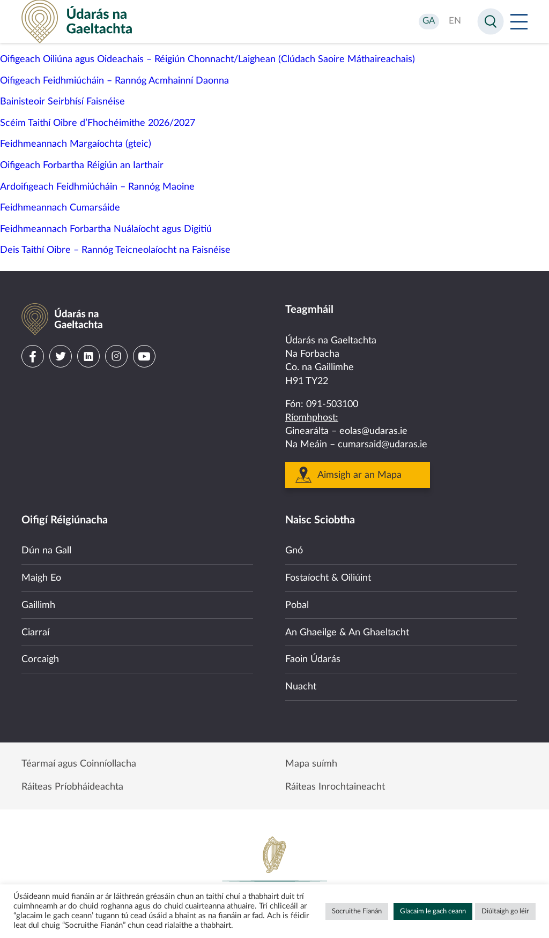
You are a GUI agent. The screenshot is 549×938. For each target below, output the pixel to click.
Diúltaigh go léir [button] (505, 911)
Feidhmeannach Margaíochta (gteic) (75, 144)
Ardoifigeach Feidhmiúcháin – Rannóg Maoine (97, 187)
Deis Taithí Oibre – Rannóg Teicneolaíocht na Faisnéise (115, 250)
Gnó (294, 548)
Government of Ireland (274, 871)
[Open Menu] (519, 21)
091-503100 (332, 401)
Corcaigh (40, 658)
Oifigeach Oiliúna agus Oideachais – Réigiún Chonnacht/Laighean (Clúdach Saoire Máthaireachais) (207, 59)
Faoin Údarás (312, 658)
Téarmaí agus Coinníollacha (78, 763)
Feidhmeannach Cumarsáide (60, 208)
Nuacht (300, 685)
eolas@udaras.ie (373, 428)
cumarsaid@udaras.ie (382, 442)
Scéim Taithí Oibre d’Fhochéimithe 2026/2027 (97, 123)
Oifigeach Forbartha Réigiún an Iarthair (82, 165)
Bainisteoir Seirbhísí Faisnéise (62, 102)
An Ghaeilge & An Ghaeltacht (347, 630)
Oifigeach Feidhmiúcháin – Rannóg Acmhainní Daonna (114, 81)
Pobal (297, 602)
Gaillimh (38, 602)
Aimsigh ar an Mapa (359, 472)
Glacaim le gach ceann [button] (433, 911)
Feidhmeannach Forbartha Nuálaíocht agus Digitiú (106, 229)
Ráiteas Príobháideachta (72, 787)
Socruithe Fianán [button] (357, 911)
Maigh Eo (41, 575)
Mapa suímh (311, 763)
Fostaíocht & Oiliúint (328, 575)
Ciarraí (35, 630)
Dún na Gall (46, 548)
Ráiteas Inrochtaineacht (335, 787)
